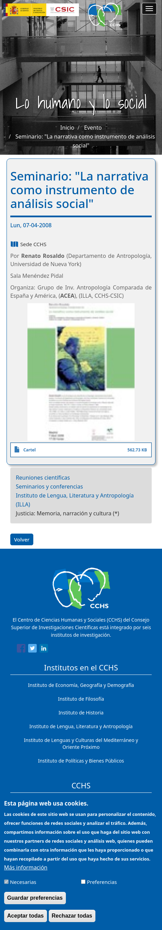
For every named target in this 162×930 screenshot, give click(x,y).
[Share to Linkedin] (43, 649)
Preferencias (102, 886)
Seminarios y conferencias (49, 486)
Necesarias (23, 886)
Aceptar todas (25, 920)
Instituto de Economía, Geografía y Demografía (81, 685)
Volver (22, 539)
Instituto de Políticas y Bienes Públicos (81, 760)
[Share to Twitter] (32, 649)
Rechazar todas (72, 920)
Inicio (67, 127)
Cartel (29, 450)
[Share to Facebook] (21, 649)
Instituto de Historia (80, 712)
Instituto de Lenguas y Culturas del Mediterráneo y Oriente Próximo (81, 743)
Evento (93, 127)
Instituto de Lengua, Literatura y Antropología (81, 726)
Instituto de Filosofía (81, 699)
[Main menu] (149, 8)
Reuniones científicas (43, 477)
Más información (25, 872)
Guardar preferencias (35, 903)
